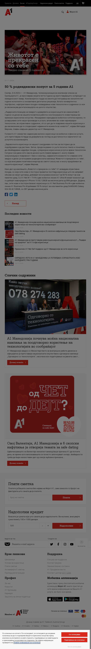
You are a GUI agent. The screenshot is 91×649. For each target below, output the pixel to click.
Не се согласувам (74, 647)
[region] (45, 639)
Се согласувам (74, 634)
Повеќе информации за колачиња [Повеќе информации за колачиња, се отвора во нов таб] (27, 643)
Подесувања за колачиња (74, 640)
